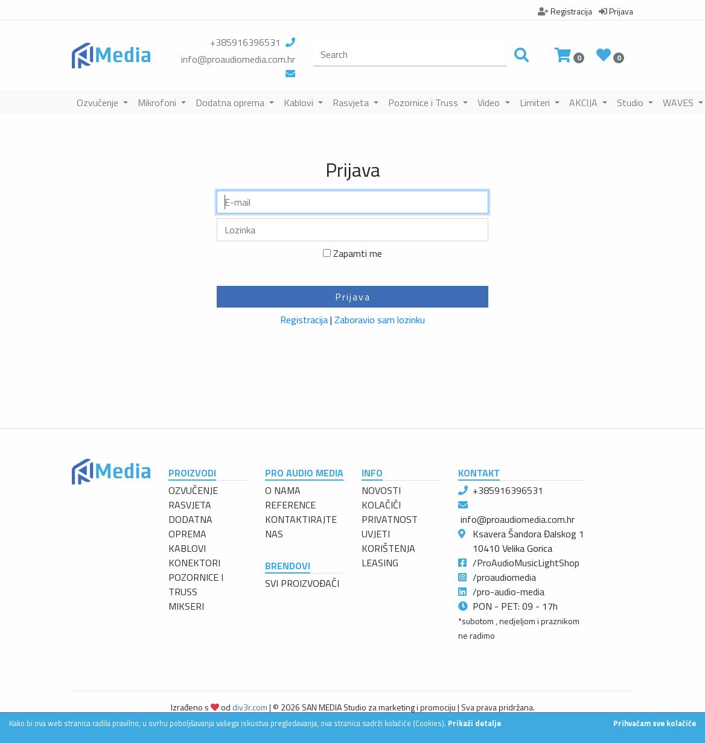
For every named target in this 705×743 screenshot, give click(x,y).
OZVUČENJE (193, 490)
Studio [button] (631, 102)
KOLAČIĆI (381, 505)
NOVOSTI (381, 490)
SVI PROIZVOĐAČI (302, 583)
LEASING (380, 562)
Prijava (353, 296)
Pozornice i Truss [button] (424, 102)
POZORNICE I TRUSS (195, 584)
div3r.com (249, 707)
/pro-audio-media (508, 591)
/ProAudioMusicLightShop (526, 562)
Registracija (304, 319)
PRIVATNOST (390, 519)
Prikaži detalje (474, 723)
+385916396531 (245, 42)
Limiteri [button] (536, 102)
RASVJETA (189, 505)
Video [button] (489, 102)
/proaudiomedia (504, 577)
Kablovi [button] (300, 102)
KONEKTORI (194, 562)
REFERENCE (290, 505)
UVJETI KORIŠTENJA (388, 540)
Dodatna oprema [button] (231, 102)
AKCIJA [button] (584, 102)
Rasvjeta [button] (352, 102)
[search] (410, 54)
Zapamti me (357, 253)
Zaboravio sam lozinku (379, 319)
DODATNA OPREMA (190, 526)
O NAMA (283, 490)
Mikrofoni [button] (158, 102)
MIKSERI (186, 606)
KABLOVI (187, 548)
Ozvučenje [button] (99, 102)
